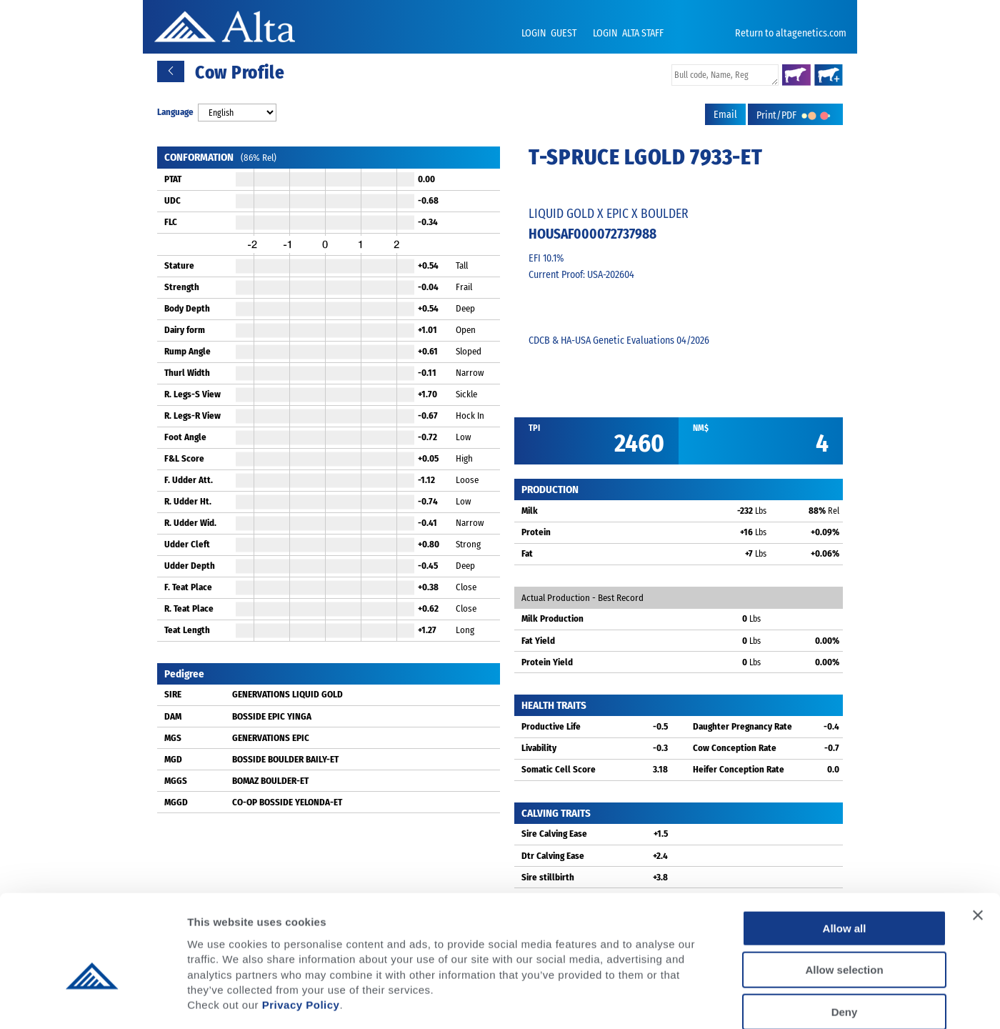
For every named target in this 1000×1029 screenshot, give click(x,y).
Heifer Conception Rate (738, 769)
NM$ (701, 428)
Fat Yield (538, 640)
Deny (844, 938)
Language (175, 112)
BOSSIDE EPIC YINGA (271, 716)
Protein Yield (547, 662)
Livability (538, 747)
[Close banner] (978, 841)
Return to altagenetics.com (790, 33)
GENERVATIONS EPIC (270, 737)
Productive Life (551, 726)
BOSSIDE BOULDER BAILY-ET (285, 759)
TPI (534, 428)
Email (725, 115)
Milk (529, 510)
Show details (749, 1001)
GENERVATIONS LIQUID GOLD (287, 694)
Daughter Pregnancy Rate (742, 726)
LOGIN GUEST (550, 33)
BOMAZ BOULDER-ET (270, 780)
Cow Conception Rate (734, 747)
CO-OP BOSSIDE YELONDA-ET (287, 802)
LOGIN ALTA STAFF (628, 33)
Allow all (844, 854)
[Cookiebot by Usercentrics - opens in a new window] (92, 1001)
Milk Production (552, 618)
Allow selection (844, 896)
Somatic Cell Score (558, 769)
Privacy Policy (301, 931)
